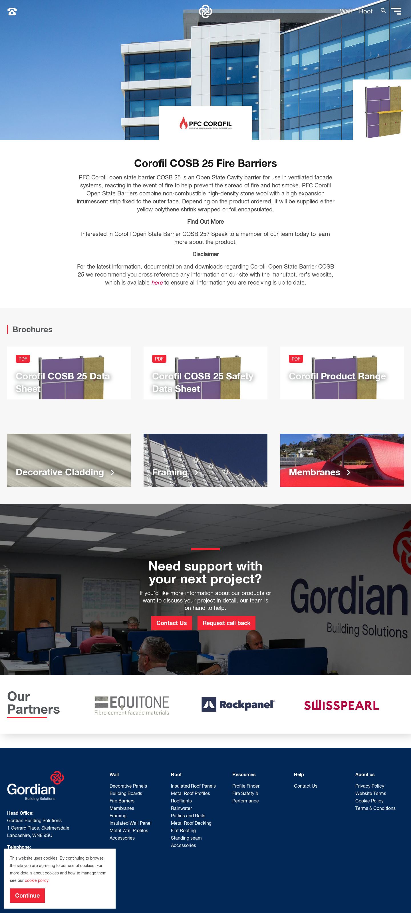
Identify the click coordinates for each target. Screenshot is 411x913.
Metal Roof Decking (191, 823)
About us (365, 774)
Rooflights (181, 800)
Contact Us (171, 622)
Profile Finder (245, 785)
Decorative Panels (128, 785)
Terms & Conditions (375, 808)
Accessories (122, 837)
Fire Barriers (122, 800)
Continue (27, 895)
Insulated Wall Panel (131, 823)
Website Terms (370, 793)
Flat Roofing (183, 830)
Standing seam (186, 837)
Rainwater (181, 808)
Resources (244, 774)
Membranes (122, 808)
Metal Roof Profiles (190, 793)
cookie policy (37, 880)
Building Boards (126, 793)
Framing (118, 815)
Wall (346, 11)
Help (299, 774)
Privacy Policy (369, 785)
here (157, 282)
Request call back (226, 622)
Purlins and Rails (188, 815)
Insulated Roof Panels (193, 785)
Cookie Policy (369, 800)
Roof (366, 11)
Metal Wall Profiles (129, 830)
